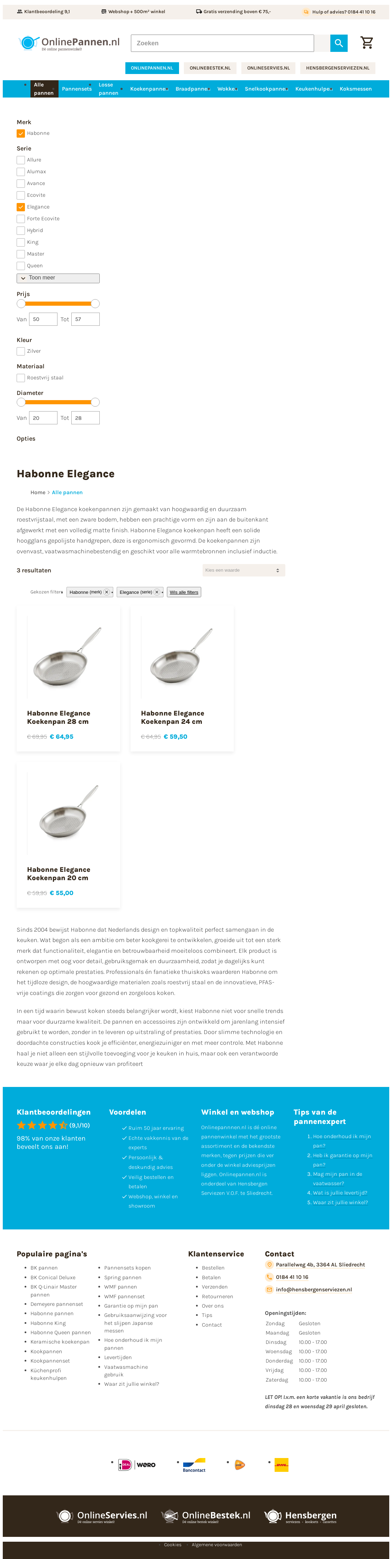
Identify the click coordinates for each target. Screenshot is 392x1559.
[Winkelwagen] (366, 43)
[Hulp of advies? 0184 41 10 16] (338, 12)
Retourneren (217, 1296)
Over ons (213, 1305)
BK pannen (44, 1267)
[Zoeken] (222, 43)
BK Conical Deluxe (52, 1277)
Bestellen (213, 1267)
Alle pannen (67, 492)
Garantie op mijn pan (131, 1305)
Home (37, 492)
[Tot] (85, 319)
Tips (207, 1315)
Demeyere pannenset (56, 1304)
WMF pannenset (124, 1296)
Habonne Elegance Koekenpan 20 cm (58, 874)
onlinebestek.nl (210, 68)
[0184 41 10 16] (286, 1277)
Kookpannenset (50, 1360)
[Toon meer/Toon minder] (58, 278)
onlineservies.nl (268, 68)
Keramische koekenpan (60, 1341)
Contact (212, 1324)
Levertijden (118, 1357)
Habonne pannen (52, 1313)
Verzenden (215, 1286)
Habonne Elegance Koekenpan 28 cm (58, 717)
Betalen (211, 1277)
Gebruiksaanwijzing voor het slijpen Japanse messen (135, 1323)
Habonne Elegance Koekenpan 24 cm (172, 717)
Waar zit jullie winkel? (340, 1202)
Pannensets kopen (127, 1267)
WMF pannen (120, 1286)
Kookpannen (46, 1351)
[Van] (43, 319)
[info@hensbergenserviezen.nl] (308, 1289)
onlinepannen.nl (152, 68)
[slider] (21, 303)
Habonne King (48, 1323)
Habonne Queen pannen (60, 1332)
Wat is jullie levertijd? (340, 1192)
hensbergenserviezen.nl (337, 68)
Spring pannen (123, 1277)
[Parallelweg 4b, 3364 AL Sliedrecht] (315, 1264)
